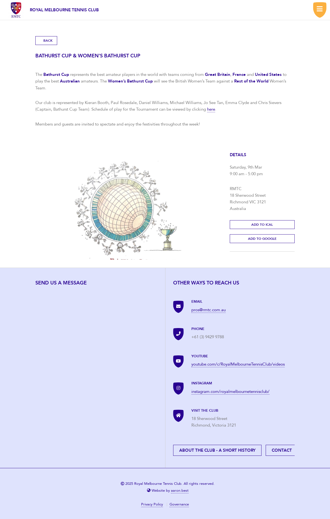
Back (47, 40)
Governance (179, 504)
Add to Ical (262, 224)
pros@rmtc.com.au (208, 310)
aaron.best (180, 490)
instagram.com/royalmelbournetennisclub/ (230, 391)
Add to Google (262, 238)
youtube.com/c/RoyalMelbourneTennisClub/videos (238, 364)
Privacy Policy (152, 504)
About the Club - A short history (217, 450)
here (211, 109)
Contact (282, 450)
